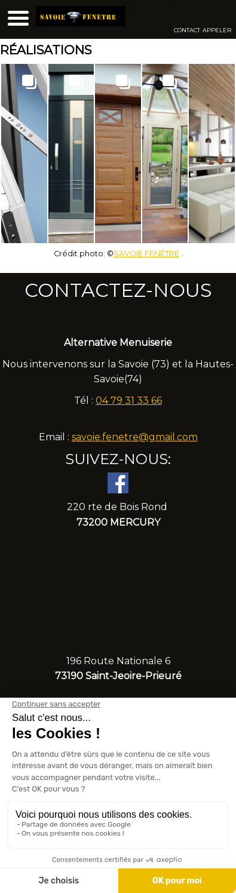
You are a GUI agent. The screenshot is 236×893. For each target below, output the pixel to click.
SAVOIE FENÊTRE (146, 253)
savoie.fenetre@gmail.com (135, 437)
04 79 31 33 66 (129, 400)
